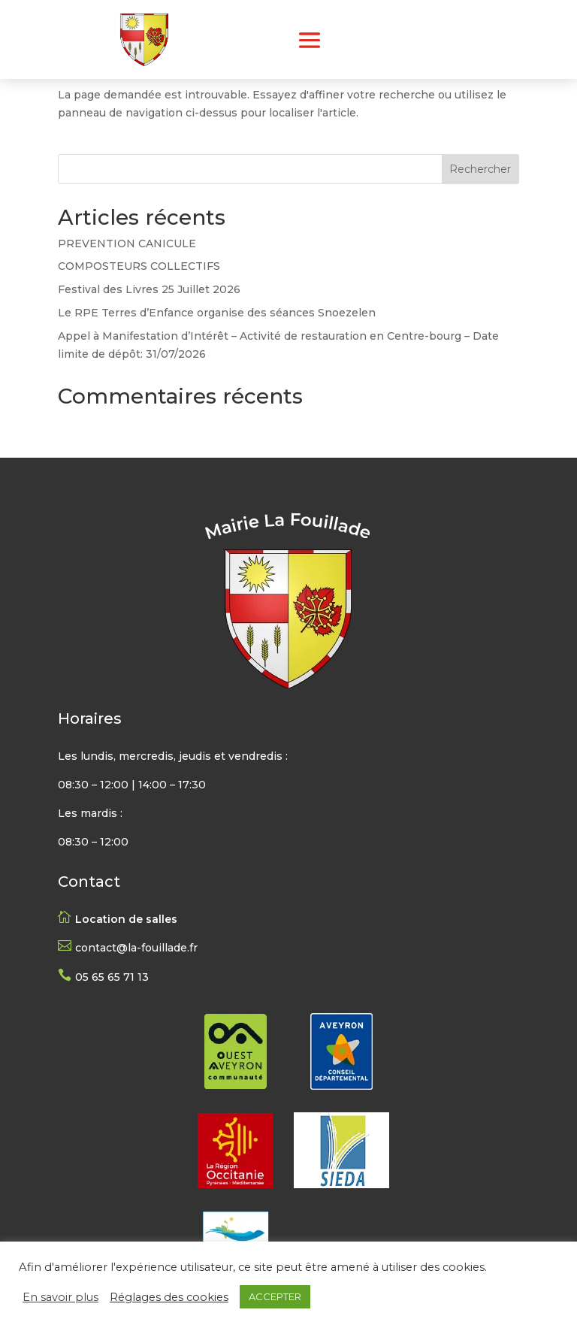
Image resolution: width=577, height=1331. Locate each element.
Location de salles (126, 919)
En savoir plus (60, 1297)
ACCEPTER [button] (275, 1296)
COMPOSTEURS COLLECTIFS (139, 266)
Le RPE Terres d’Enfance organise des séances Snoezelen (217, 312)
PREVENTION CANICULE (127, 243)
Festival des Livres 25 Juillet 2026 (149, 289)
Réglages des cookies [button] (169, 1297)
